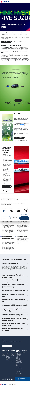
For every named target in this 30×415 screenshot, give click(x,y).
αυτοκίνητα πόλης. (21, 124)
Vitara (3, 353)
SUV (11, 361)
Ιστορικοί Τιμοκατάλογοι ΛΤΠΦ (18, 364)
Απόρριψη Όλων (5, 218)
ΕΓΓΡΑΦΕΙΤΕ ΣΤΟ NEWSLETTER (7, 346)
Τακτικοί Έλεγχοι (18, 373)
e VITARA (3, 355)
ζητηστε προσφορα (7, 41)
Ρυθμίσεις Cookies (24, 214)
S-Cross (3, 354)
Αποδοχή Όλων (24, 218)
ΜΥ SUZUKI (23, 352)
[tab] (15, 263)
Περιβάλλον (13, 355)
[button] (15, 263)
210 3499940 (22, 380)
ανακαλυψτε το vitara (18, 100)
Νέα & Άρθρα (13, 353)
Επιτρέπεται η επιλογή (15, 218)
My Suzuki (7, 359)
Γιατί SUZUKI (13, 354)
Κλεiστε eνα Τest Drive (19, 41)
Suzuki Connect (8, 360)
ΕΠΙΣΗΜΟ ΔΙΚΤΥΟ (24, 350)
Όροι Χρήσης (10, 381)
